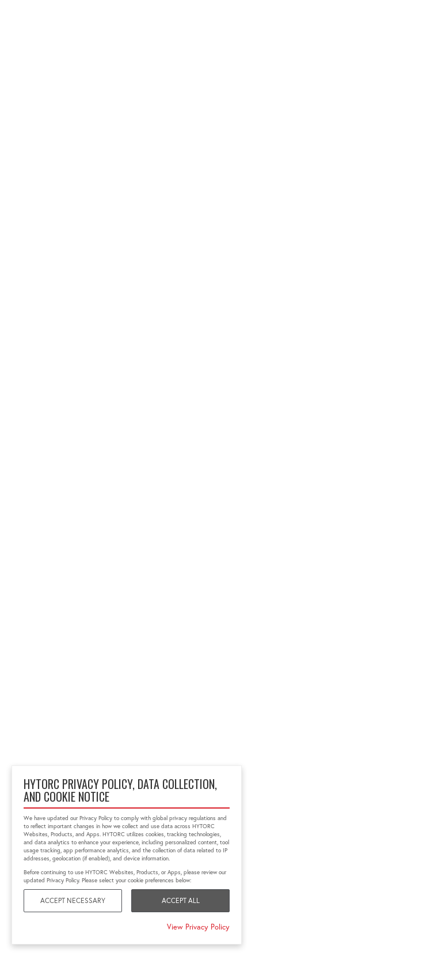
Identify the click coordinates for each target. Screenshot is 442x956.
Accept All (181, 900)
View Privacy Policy (198, 926)
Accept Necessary (72, 900)
